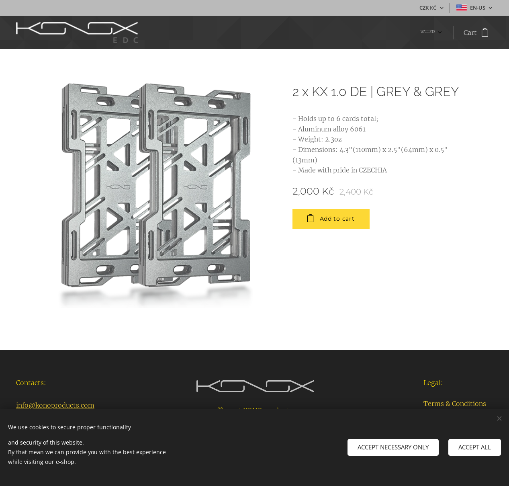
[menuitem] (439, 33)
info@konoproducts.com (55, 405)
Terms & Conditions (454, 404)
